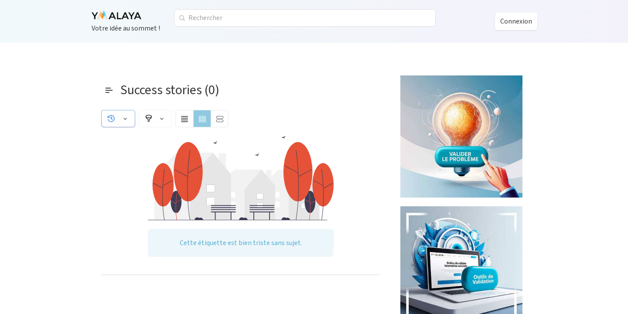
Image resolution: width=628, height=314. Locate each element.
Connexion (516, 21)
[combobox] (305, 18)
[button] (118, 118)
